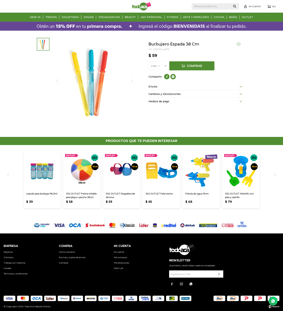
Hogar (89, 17)
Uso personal (151, 17)
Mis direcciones (121, 262)
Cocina (219, 17)
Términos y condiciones (15, 273)
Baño (233, 17)
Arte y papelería (196, 17)
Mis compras (120, 257)
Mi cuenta (119, 252)
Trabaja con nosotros (14, 262)
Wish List (118, 268)
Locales (7, 268)
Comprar (194, 66)
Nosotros (8, 252)
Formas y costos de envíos (72, 257)
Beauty (130, 17)
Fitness (172, 17)
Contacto (8, 257)
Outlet (247, 17)
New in (35, 17)
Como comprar (67, 252)
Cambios (63, 262)
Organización (109, 17)
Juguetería (70, 17)
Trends (51, 17)
